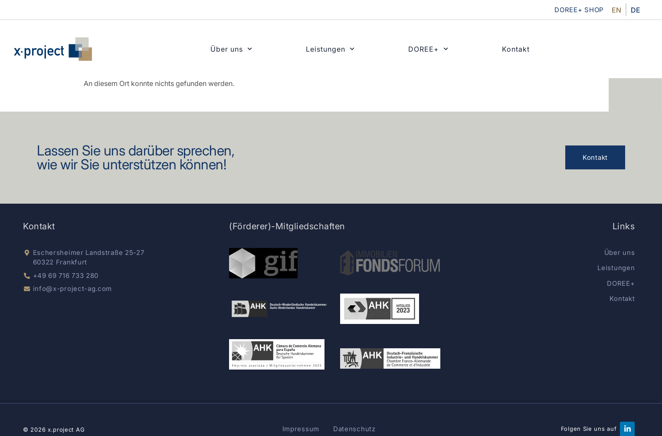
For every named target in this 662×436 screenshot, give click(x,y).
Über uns (231, 49)
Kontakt (516, 49)
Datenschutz (354, 429)
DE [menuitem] (635, 10)
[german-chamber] (379, 309)
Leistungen (330, 49)
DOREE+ (428, 49)
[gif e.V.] (263, 263)
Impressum (300, 429)
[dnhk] (279, 309)
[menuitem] (616, 9)
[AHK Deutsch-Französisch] (390, 359)
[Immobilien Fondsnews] (390, 263)
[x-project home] (53, 49)
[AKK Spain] (276, 354)
